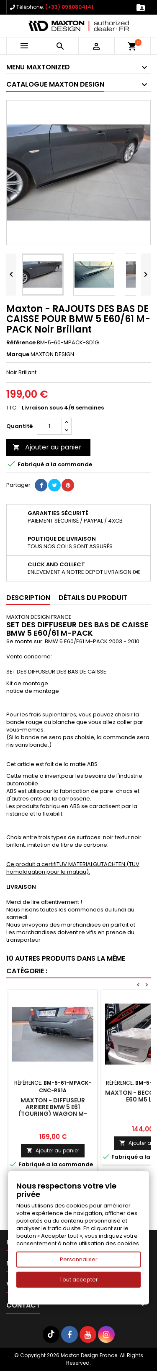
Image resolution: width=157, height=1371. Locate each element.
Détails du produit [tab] (93, 597)
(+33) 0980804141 (69, 7)
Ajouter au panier (47, 447)
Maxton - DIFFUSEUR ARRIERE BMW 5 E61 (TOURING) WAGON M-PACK (52, 1110)
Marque (17, 354)
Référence (21, 342)
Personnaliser (79, 1259)
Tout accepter (78, 1280)
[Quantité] (49, 426)
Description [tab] (28, 597)
